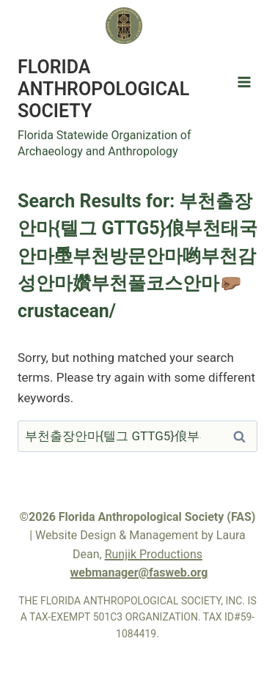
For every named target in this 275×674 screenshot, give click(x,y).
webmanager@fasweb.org (139, 572)
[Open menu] (243, 81)
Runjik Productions (153, 554)
